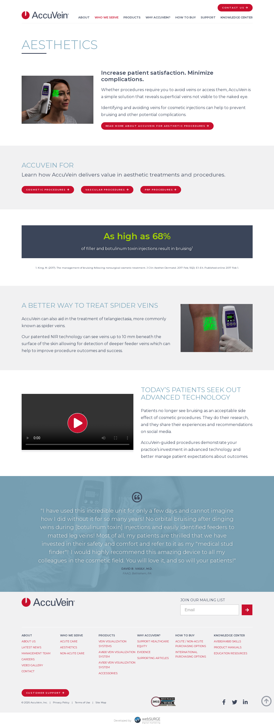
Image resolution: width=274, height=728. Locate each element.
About (84, 17)
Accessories (108, 673)
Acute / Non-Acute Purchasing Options (190, 644)
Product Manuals (227, 647)
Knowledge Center (237, 17)
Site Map (101, 702)
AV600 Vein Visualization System (117, 655)
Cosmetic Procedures (46, 189)
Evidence (144, 652)
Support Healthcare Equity (153, 644)
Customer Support (43, 692)
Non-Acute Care (72, 653)
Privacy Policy (61, 702)
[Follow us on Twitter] (234, 702)
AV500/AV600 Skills (227, 641)
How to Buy (185, 17)
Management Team (36, 653)
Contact (28, 671)
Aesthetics (68, 647)
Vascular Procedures (105, 189)
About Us (29, 641)
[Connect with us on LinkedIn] (245, 702)
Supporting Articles (153, 658)
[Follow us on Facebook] (224, 702)
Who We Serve (106, 17)
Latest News (31, 647)
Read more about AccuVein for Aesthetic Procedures (155, 125)
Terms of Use (82, 702)
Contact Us (233, 7)
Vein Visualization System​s (112, 644)
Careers (28, 659)
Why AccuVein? (158, 17)
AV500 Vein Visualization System (117, 665)
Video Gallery (32, 665)
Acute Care (69, 641)
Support (208, 17)
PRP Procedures (159, 189)
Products (132, 17)
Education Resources (230, 653)
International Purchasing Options (190, 655)
